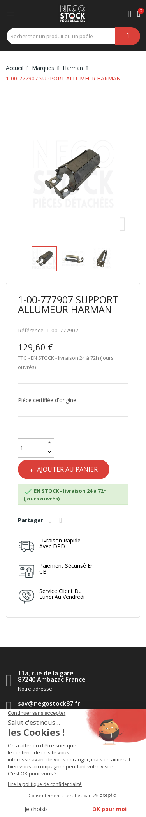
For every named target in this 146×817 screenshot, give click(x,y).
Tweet (62, 520)
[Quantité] (31, 448)
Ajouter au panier (66, 469)
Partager (51, 520)
